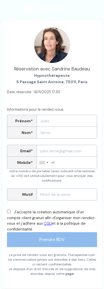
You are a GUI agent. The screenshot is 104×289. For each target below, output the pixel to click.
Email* (26, 150)
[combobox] (43, 162)
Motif (27, 194)
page (69, 274)
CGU (48, 223)
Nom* (27, 132)
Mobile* (25, 162)
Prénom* (24, 120)
